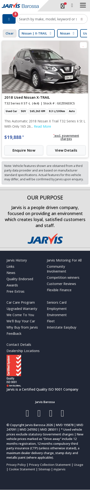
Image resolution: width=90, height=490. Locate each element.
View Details (66, 150)
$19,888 (14, 137)
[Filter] (9, 19)
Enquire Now (23, 150)
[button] (66, 137)
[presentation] (10, 67)
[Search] (81, 19)
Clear (10, 33)
